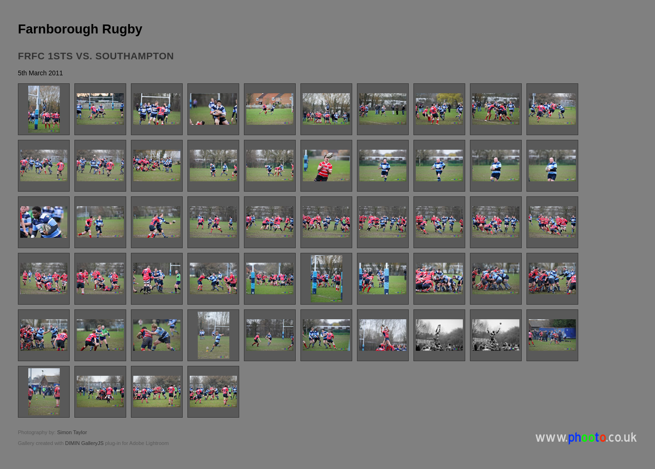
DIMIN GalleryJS (84, 443)
